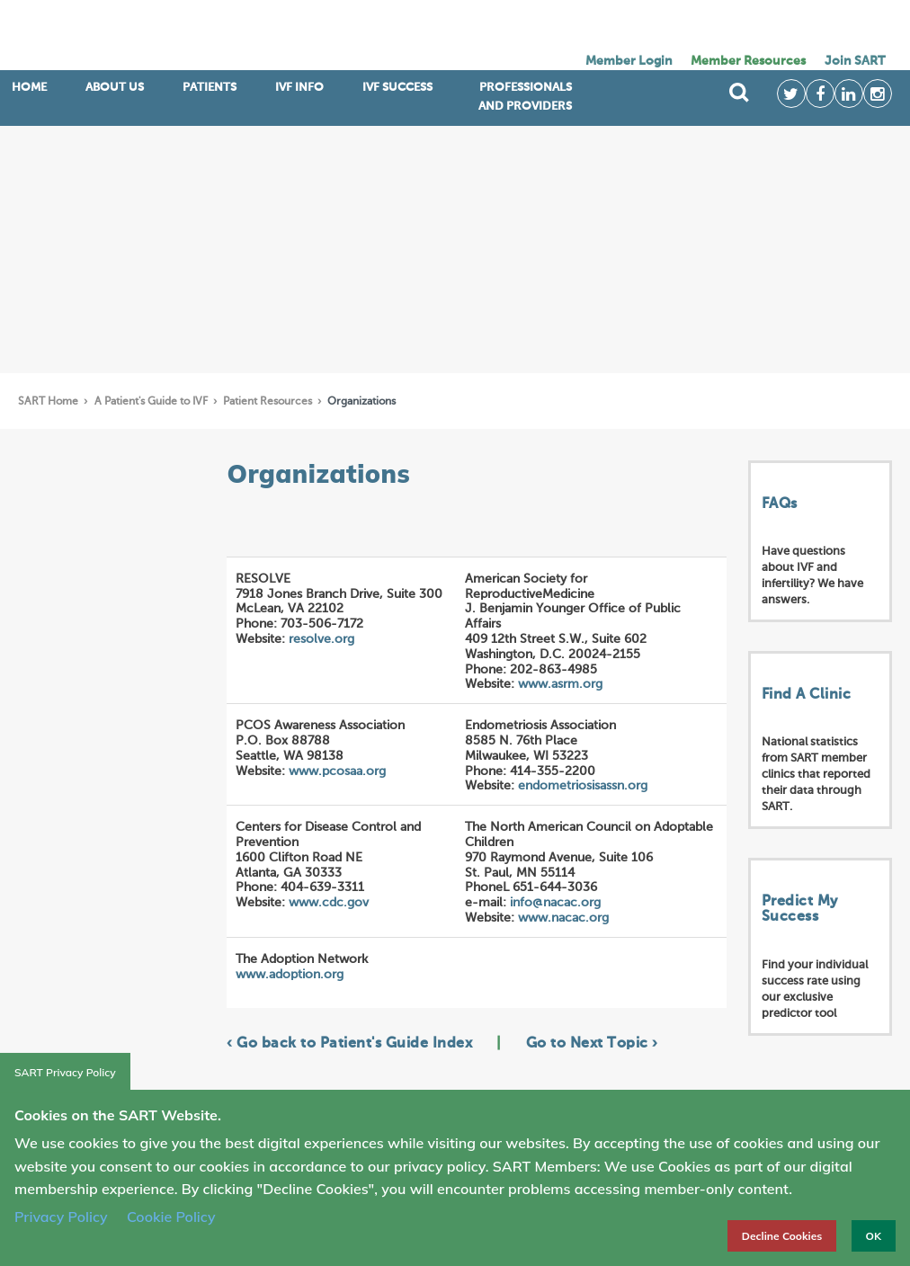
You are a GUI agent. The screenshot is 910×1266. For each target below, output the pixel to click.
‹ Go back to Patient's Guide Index (349, 1044)
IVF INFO (299, 88)
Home (29, 88)
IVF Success (397, 88)
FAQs (780, 504)
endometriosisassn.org (582, 786)
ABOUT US (114, 88)
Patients (209, 88)
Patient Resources (269, 402)
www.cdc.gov (329, 902)
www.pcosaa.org (337, 771)
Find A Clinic (807, 695)
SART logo (162, 35)
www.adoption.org (289, 974)
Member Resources (748, 61)
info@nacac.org (555, 902)
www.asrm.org (560, 684)
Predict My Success (800, 910)
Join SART (855, 61)
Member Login (629, 61)
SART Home (49, 402)
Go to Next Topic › (592, 1044)
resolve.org (321, 639)
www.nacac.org (563, 918)
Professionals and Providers (525, 97)
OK (873, 1236)
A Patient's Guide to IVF (152, 402)
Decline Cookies (782, 1236)
